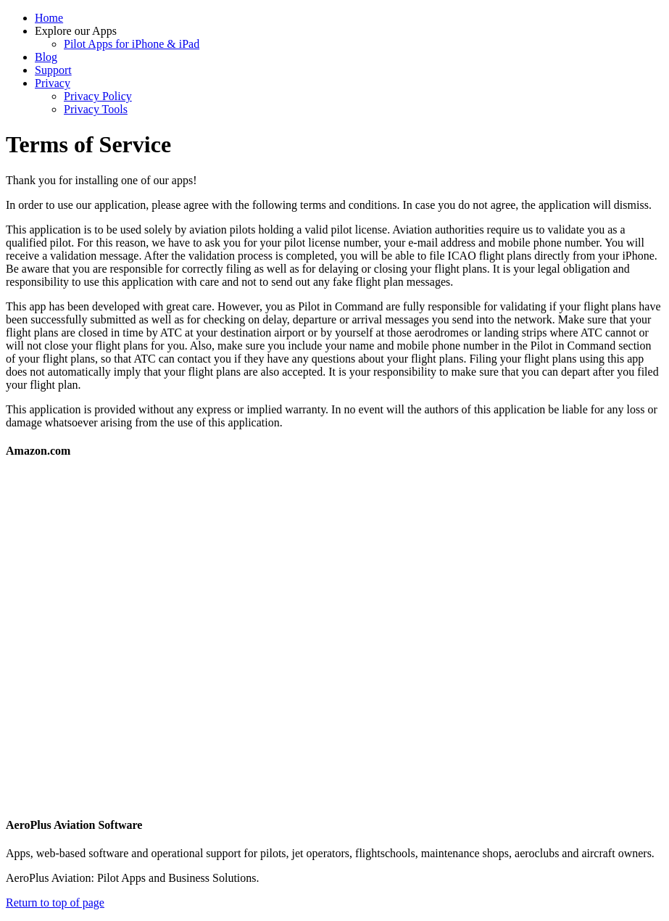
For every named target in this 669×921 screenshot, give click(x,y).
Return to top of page (55, 902)
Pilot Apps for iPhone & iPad (131, 44)
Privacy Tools (96, 109)
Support (53, 70)
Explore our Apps (76, 31)
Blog (46, 57)
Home (49, 18)
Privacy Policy (98, 96)
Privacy (52, 83)
